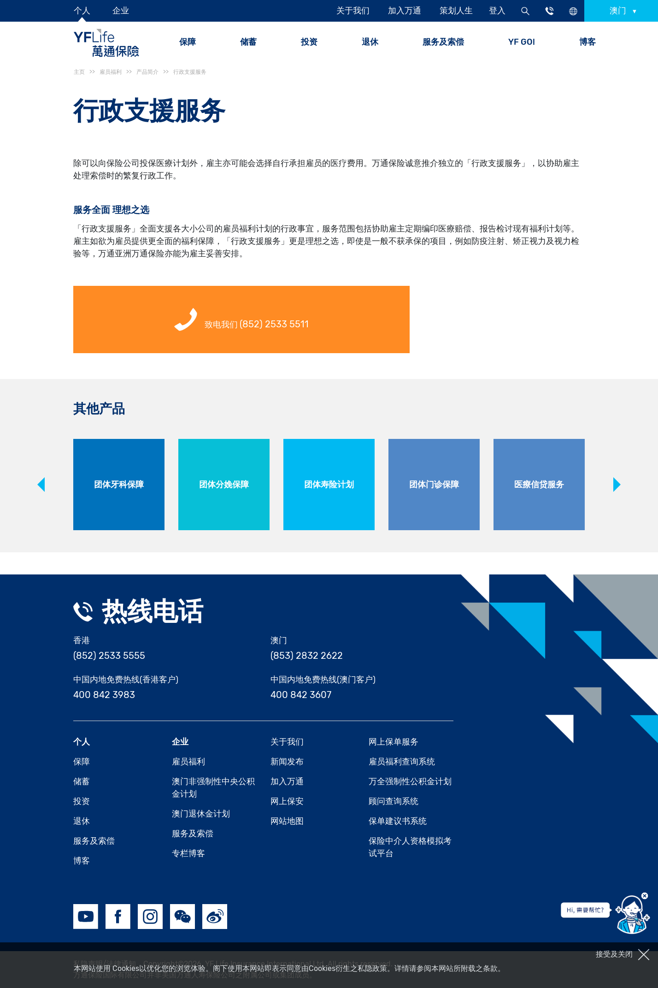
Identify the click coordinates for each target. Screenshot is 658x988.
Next (617, 484)
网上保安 (287, 801)
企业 (120, 11)
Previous (41, 484)
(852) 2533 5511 (274, 324)
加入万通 (404, 11)
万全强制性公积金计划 (410, 781)
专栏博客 (188, 853)
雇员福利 (188, 762)
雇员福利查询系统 (402, 762)
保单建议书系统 (398, 821)
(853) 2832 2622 (306, 655)
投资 (309, 42)
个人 (82, 11)
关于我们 (353, 11)
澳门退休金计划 (201, 814)
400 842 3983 (104, 694)
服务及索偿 (443, 42)
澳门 (619, 11)
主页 (79, 72)
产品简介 (147, 72)
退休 (81, 821)
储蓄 (81, 781)
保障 (81, 762)
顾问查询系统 (393, 801)
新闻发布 (287, 762)
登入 (497, 11)
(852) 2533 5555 (109, 655)
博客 (587, 42)
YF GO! (521, 42)
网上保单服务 (393, 742)
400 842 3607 (300, 694)
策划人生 (456, 11)
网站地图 (287, 821)
